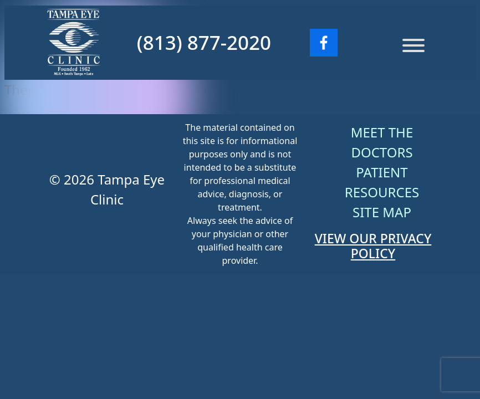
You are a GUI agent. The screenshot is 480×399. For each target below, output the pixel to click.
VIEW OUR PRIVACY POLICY (373, 246)
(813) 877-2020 (204, 42)
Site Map (382, 212)
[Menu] (413, 45)
